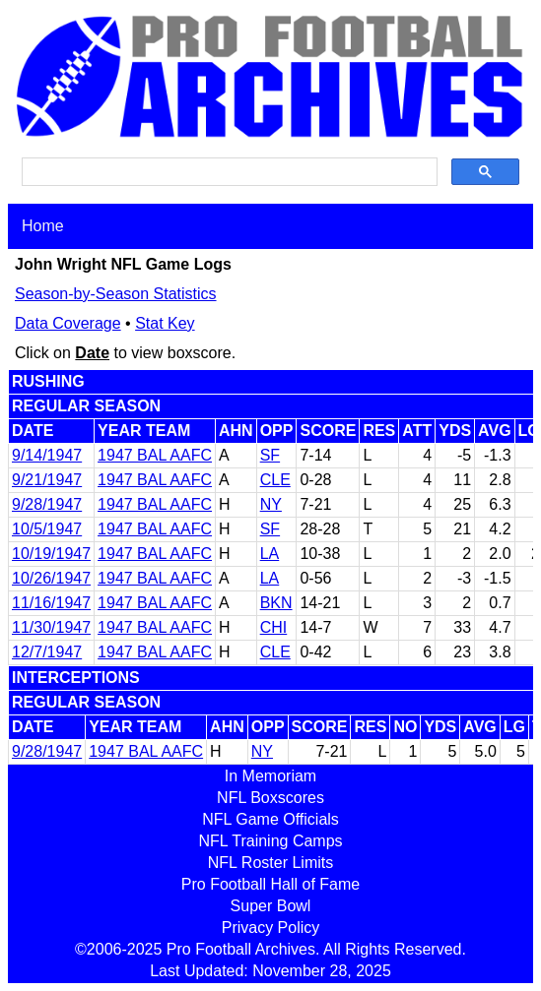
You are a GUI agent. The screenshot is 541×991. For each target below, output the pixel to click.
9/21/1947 (47, 479)
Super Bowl (271, 906)
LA (270, 553)
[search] (228, 172)
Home (43, 225)
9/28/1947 (47, 504)
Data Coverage (68, 323)
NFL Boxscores (270, 797)
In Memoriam (270, 776)
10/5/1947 (47, 529)
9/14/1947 (47, 455)
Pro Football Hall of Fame (270, 884)
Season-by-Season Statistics (116, 293)
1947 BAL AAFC (155, 455)
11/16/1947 (51, 602)
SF (270, 455)
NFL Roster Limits (270, 862)
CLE (275, 479)
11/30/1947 (51, 627)
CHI (274, 627)
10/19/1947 (51, 553)
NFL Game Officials (270, 819)
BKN (276, 602)
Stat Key (164, 323)
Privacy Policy (271, 927)
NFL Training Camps (270, 841)
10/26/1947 (51, 578)
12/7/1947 (47, 652)
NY (271, 504)
